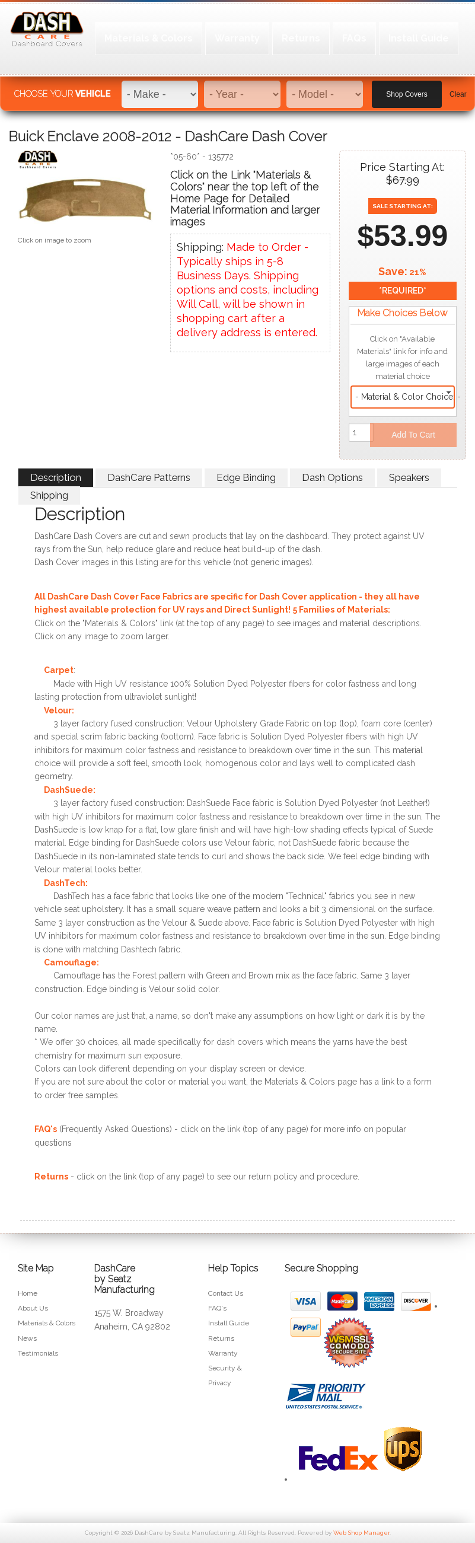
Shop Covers (406, 89)
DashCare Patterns (148, 477)
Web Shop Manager (361, 1532)
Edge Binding (246, 477)
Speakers (409, 477)
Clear (458, 89)
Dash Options (332, 477)
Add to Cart (413, 434)
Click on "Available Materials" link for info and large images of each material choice (402, 357)
